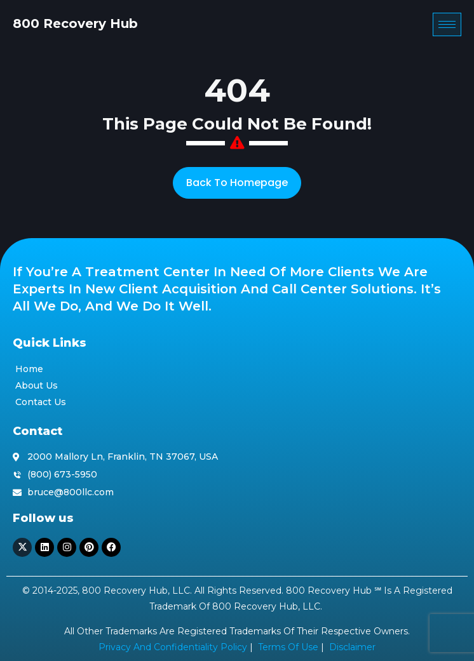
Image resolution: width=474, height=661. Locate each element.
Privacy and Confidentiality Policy (172, 647)
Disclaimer (352, 647)
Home (29, 369)
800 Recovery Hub (75, 23)
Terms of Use (288, 647)
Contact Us (40, 402)
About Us (36, 385)
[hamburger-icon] (447, 24)
